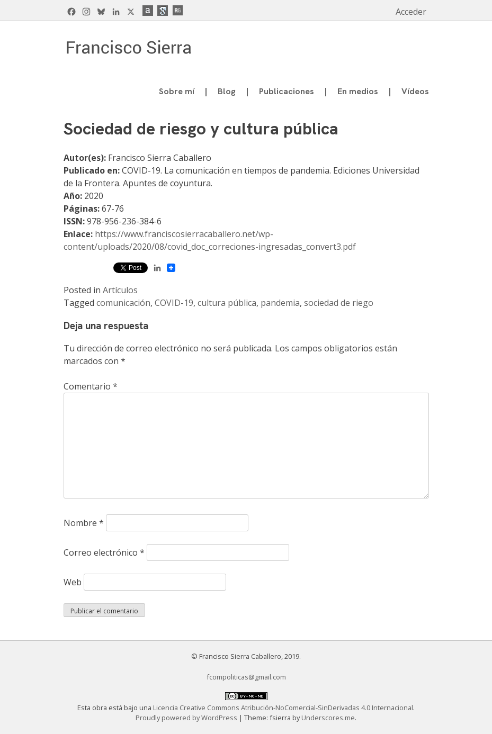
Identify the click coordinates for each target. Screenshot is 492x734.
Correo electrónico (104, 552)
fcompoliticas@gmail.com (246, 677)
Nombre (84, 523)
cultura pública (227, 303)
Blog (227, 91)
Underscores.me (328, 717)
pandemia (280, 303)
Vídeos (415, 91)
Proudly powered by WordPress (187, 717)
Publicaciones (286, 91)
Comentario (91, 386)
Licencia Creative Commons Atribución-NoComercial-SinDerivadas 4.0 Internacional (283, 707)
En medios (357, 91)
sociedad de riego (338, 303)
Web (73, 582)
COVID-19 (174, 303)
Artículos (120, 290)
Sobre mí (176, 91)
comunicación (123, 303)
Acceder (411, 11)
